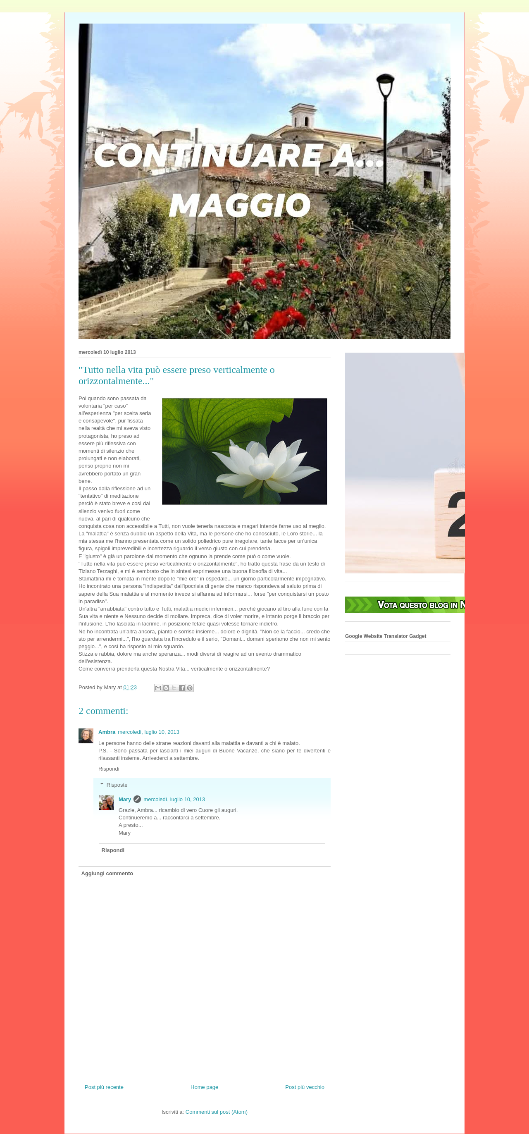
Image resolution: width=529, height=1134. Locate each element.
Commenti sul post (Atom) (217, 1112)
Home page (204, 1087)
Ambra (106, 732)
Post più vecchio (304, 1087)
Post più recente (104, 1087)
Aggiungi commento (107, 873)
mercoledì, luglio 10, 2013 (148, 732)
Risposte (117, 785)
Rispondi (108, 769)
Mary (125, 799)
